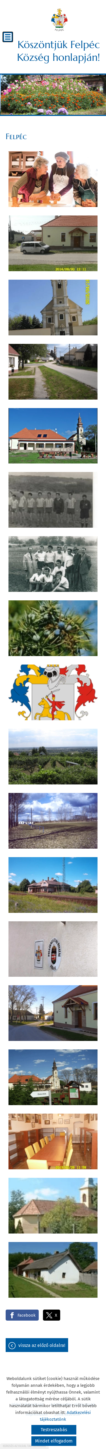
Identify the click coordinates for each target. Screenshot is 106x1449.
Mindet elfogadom (54, 1441)
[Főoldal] (59, 19)
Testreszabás (54, 1429)
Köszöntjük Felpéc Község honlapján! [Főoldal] (58, 51)
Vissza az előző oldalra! (41, 1345)
